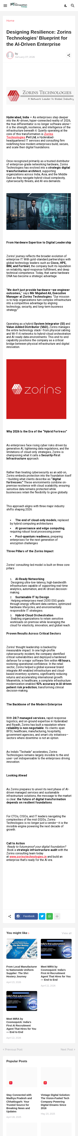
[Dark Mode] (65, 6)
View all (67, 933)
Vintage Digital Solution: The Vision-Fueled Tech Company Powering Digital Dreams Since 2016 (55, 1101)
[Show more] (57, 916)
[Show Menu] (5, 6)
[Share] (69, 55)
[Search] (73, 6)
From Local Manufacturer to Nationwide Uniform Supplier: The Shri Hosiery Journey (21, 971)
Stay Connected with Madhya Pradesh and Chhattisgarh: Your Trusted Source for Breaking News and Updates (19, 1103)
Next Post (67, 1049)
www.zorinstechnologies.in (28, 856)
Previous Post (14, 1049)
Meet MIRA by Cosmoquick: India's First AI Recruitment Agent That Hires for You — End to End (56, 973)
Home (10, 20)
